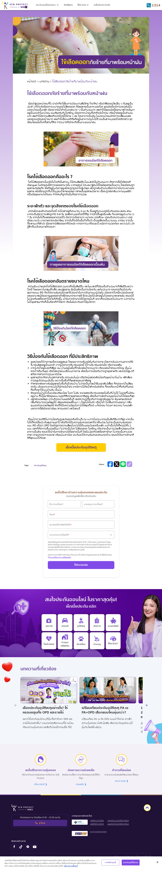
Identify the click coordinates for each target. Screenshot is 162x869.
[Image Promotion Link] (48, 690)
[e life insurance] (113, 640)
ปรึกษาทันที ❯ (40, 784)
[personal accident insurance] (81, 622)
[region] (81, 862)
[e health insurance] (49, 622)
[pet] (81, 640)
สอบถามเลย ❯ (121, 781)
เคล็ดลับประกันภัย (102, 5)
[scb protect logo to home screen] (15, 5)
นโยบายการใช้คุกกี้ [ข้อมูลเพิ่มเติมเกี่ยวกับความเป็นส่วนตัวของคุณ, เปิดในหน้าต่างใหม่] (71, 866)
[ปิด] (157, 862)
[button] (47, 4)
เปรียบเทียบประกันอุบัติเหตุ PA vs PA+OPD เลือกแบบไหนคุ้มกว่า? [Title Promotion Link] (105, 710)
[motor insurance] (65, 622)
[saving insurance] (113, 622)
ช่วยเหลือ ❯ (81, 784)
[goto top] (147, 807)
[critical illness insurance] (49, 640)
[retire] (97, 640)
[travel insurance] (97, 622)
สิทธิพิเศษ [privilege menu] (68, 5)
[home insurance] (65, 640)
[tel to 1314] (153, 5)
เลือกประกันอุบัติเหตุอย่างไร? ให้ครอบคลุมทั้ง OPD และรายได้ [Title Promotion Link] (45, 710)
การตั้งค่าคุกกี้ (110, 862)
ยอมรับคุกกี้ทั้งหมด (130, 862)
